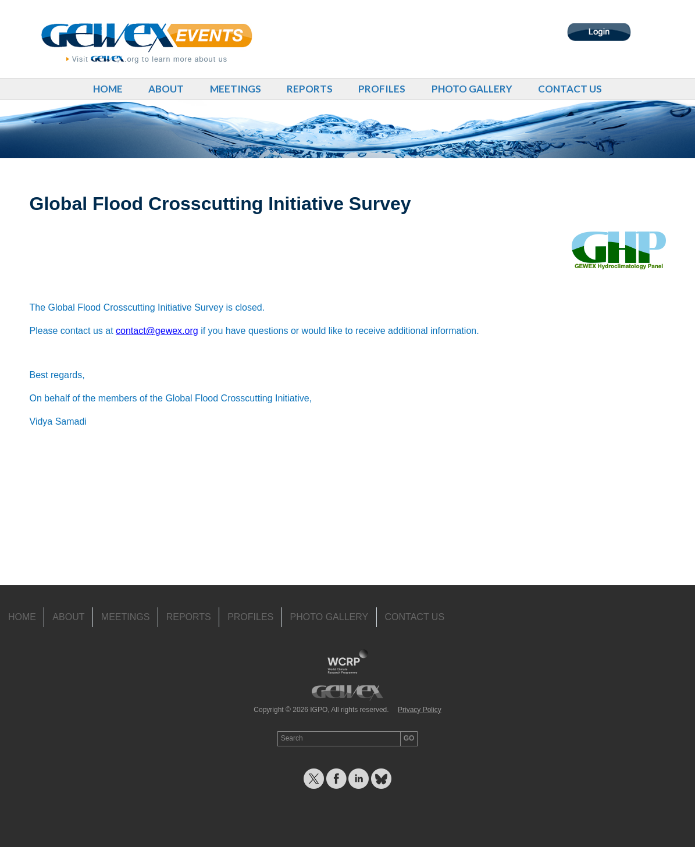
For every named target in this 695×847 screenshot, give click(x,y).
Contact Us (570, 89)
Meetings (235, 89)
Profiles (381, 89)
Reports (310, 89)
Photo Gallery (472, 89)
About (166, 89)
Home (108, 89)
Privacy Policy (419, 710)
